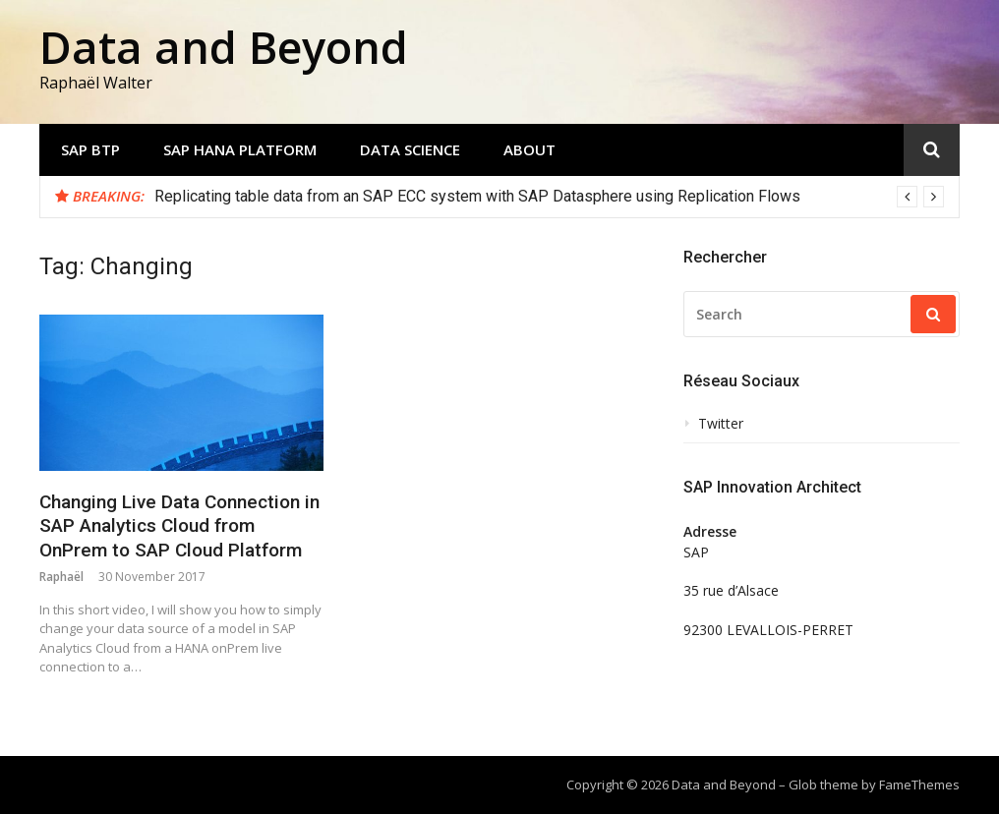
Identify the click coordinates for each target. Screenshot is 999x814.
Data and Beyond (223, 47)
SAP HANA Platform (240, 149)
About (529, 149)
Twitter (720, 424)
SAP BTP (90, 149)
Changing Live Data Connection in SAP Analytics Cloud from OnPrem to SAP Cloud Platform (179, 526)
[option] (549, 196)
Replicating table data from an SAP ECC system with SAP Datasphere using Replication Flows (477, 196)
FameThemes (919, 784)
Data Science (410, 149)
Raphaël (61, 576)
